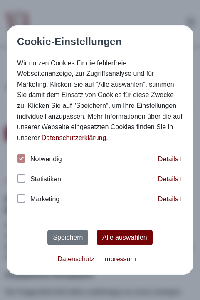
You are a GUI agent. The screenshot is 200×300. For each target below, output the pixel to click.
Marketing (38, 199)
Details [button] (170, 158)
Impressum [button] (119, 258)
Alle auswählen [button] (124, 237)
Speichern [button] (68, 237)
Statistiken (39, 179)
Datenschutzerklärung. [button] (75, 137)
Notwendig (39, 159)
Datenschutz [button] (75, 258)
